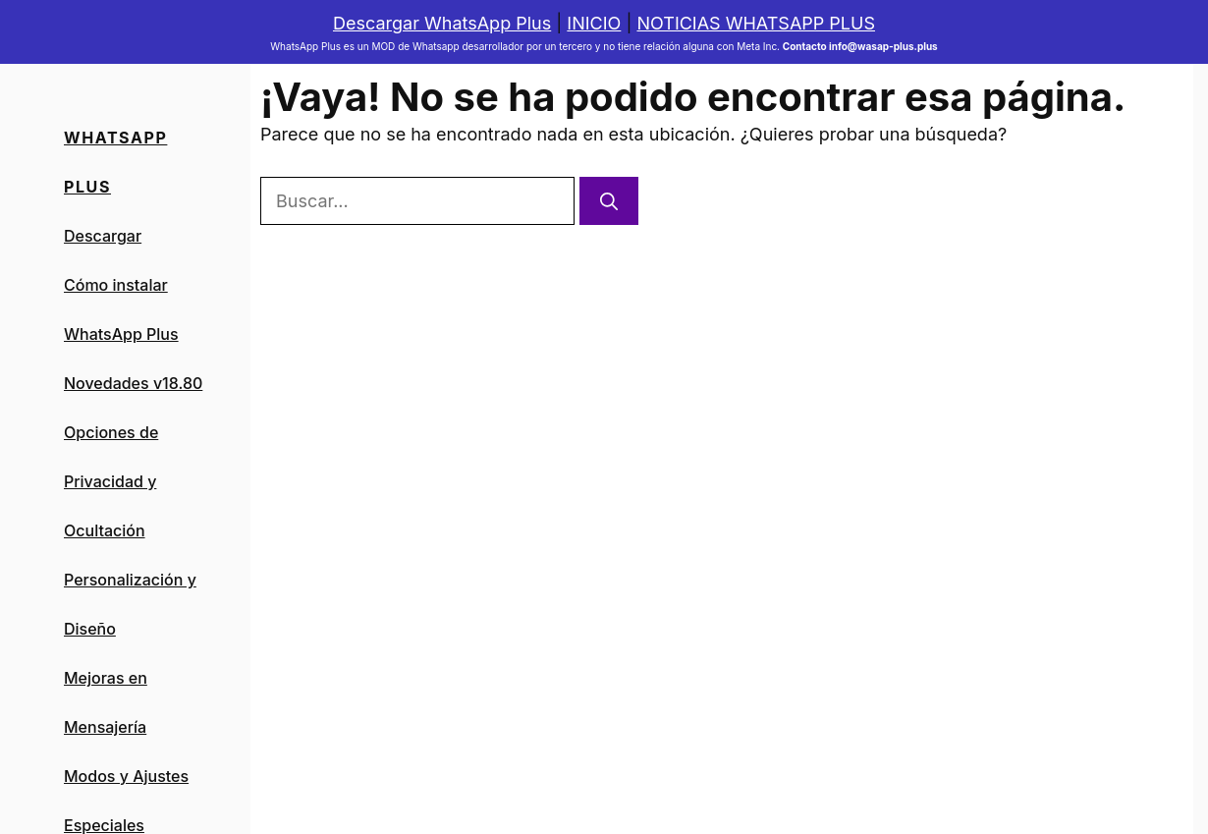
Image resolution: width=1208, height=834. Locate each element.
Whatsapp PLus (115, 162)
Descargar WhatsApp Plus (442, 23)
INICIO (594, 23)
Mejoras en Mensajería (105, 702)
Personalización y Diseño (130, 604)
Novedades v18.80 (133, 383)
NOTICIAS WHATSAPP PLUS (755, 23)
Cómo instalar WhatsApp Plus (121, 309)
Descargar (102, 236)
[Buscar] (608, 201)
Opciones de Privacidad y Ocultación (111, 481)
